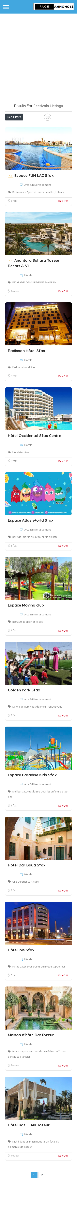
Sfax (14, 239)
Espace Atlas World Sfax (30, 558)
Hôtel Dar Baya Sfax (27, 903)
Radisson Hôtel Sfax (26, 389)
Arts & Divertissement (37, 223)
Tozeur (15, 329)
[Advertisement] (38, 55)
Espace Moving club (26, 643)
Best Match (46, 135)
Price (12, 126)
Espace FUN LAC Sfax (34, 214)
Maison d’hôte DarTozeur (31, 1073)
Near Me (23, 135)
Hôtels (28, 313)
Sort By (13, 144)
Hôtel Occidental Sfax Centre (34, 474)
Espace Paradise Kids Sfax (32, 813)
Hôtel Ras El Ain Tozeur (29, 1163)
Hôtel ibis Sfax (21, 988)
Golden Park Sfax (24, 728)
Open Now (32, 126)
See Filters (14, 117)
